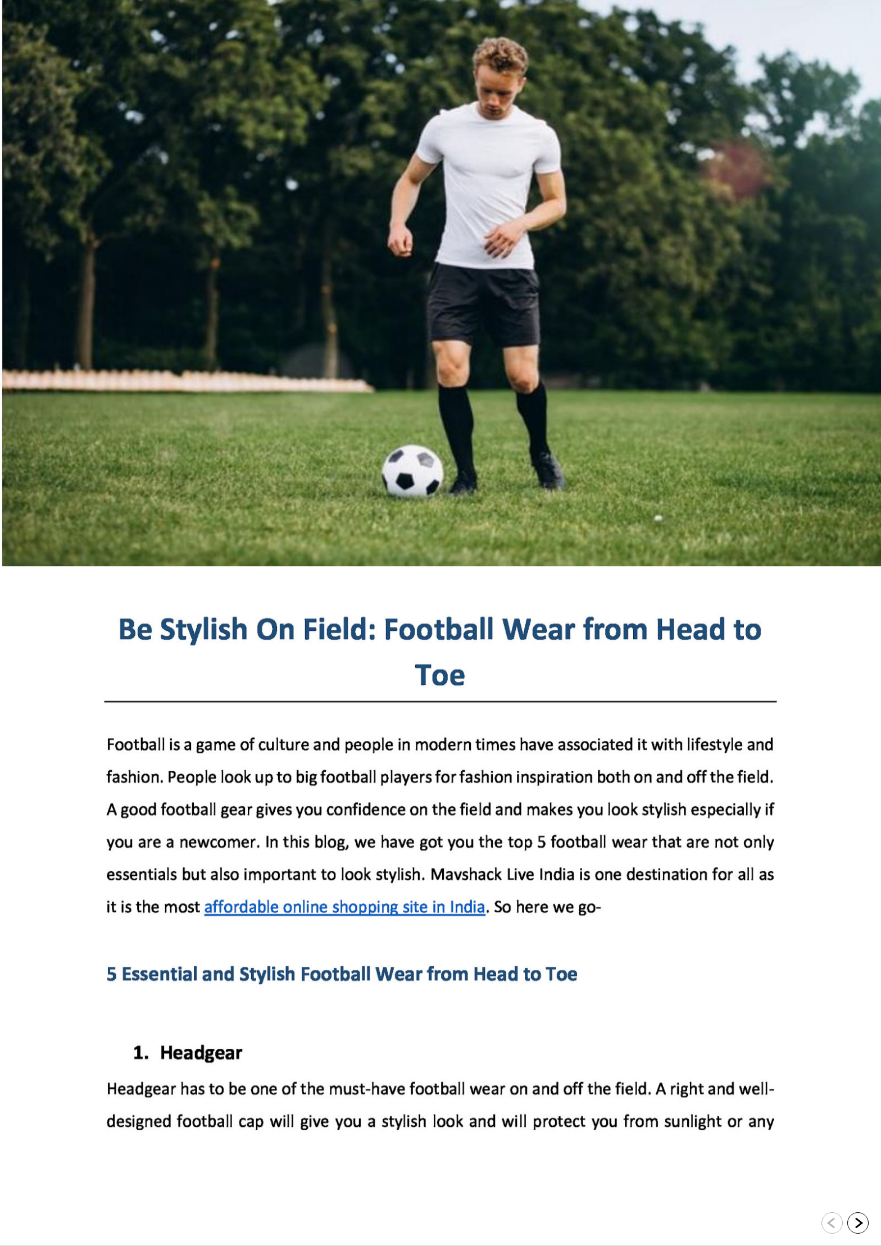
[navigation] (845, 1223)
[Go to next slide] (858, 1223)
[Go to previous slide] (832, 1223)
